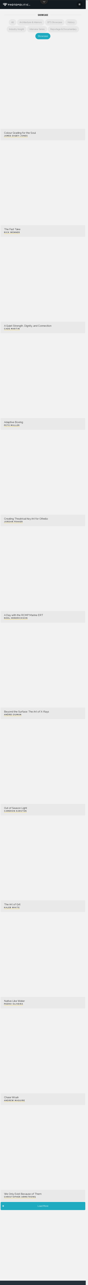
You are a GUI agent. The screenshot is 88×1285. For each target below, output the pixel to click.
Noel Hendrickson (16, 618)
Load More (25, 1206)
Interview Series (37, 29)
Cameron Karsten (15, 811)
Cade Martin (12, 329)
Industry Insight (16, 29)
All (12, 22)
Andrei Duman (13, 715)
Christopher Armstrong (20, 1197)
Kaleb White (12, 907)
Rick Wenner (12, 232)
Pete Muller (12, 425)
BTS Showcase (55, 22)
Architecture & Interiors (31, 22)
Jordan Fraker (13, 522)
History (71, 22)
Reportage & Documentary (63, 29)
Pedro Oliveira (13, 1004)
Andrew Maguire (14, 1100)
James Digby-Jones (16, 136)
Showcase (43, 36)
